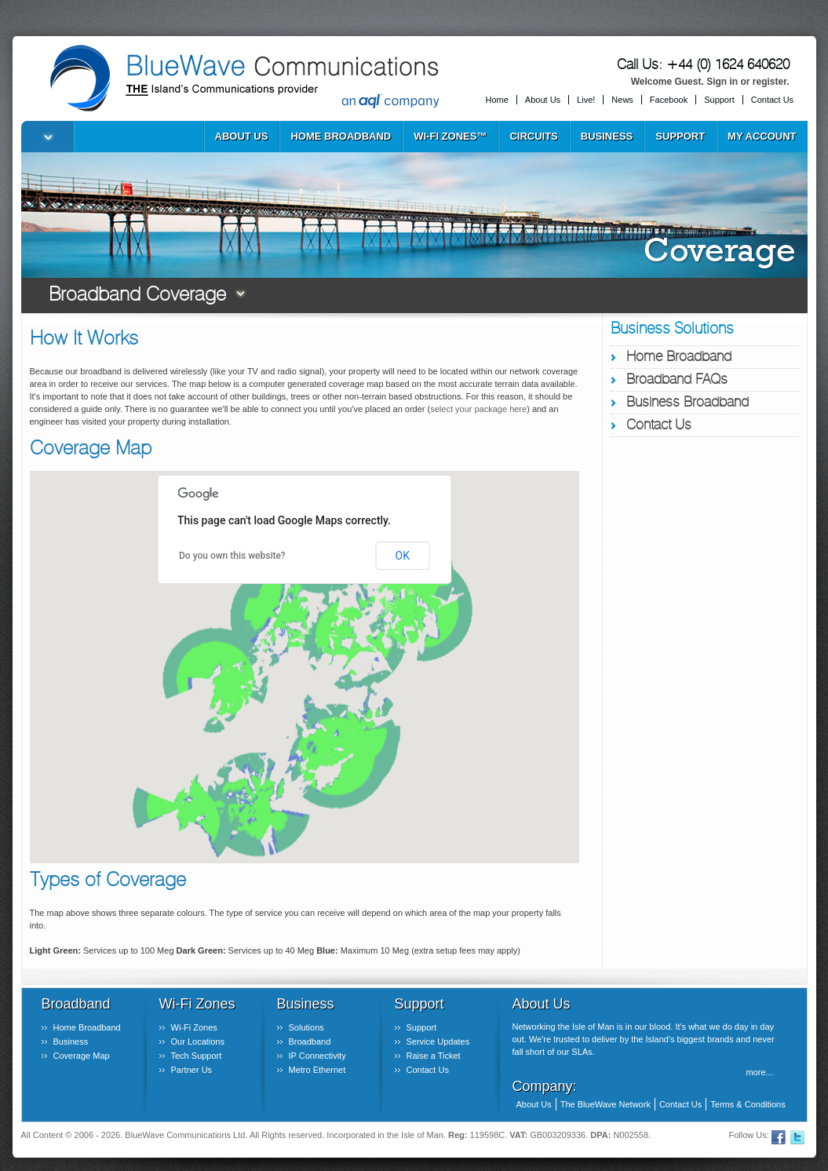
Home (497, 99)
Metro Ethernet (317, 1069)
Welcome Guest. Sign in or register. (710, 81)
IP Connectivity (317, 1055)
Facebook (669, 99)
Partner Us (192, 1069)
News (622, 99)
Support (719, 99)
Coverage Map (81, 1055)
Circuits (533, 136)
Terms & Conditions (747, 1104)
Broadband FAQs (677, 380)
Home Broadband (340, 136)
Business (607, 136)
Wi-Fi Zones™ (450, 136)
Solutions (306, 1027)
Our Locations (197, 1041)
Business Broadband (687, 403)
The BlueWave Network (605, 1104)
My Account (762, 136)
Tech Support (196, 1055)
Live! (586, 99)
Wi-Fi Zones (194, 1027)
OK (403, 555)
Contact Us (772, 99)
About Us (542, 99)
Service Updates (438, 1041)
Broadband (310, 1041)
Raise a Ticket (434, 1055)
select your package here (478, 409)
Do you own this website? (232, 555)
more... (759, 1072)
